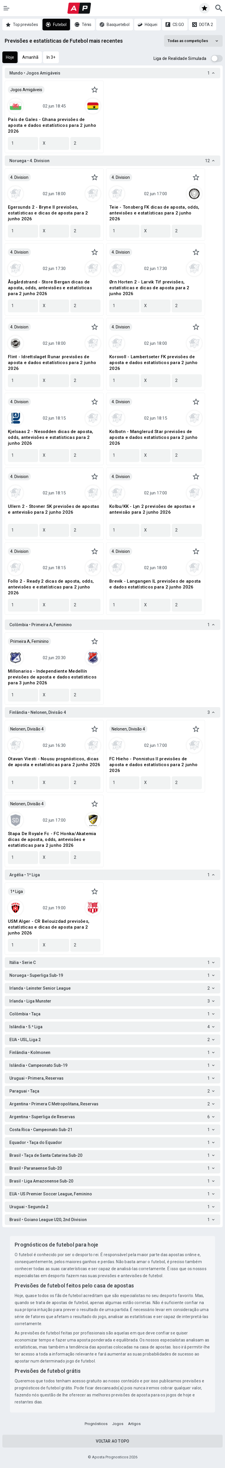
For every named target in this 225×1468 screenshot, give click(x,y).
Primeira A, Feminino (29, 641)
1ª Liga (16, 891)
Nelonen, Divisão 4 (27, 729)
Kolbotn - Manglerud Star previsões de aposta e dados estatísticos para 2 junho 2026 (153, 437)
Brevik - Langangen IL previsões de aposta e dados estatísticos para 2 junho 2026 (155, 584)
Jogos (117, 1424)
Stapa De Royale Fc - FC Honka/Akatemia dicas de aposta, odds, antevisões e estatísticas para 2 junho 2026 (52, 839)
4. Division (19, 177)
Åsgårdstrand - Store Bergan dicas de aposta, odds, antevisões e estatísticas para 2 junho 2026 (50, 287)
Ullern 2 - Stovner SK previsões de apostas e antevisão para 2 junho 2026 (53, 509)
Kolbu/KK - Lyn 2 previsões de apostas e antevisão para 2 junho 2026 (152, 509)
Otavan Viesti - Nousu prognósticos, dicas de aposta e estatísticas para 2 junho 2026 (54, 761)
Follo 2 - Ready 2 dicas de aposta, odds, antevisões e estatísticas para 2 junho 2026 (51, 587)
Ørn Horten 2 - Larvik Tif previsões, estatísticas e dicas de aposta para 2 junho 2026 (149, 287)
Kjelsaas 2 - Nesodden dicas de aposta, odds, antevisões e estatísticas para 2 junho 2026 (50, 437)
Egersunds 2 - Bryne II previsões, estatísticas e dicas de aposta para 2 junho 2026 (48, 213)
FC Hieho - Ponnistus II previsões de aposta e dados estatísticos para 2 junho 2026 (153, 764)
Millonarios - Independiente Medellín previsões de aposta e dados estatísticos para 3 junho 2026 (52, 677)
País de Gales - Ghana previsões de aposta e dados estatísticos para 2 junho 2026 (52, 125)
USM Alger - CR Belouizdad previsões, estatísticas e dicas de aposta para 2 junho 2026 (48, 927)
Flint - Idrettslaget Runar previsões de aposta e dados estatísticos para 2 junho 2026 (52, 362)
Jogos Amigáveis (26, 89)
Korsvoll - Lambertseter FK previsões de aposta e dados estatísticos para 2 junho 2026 (153, 362)
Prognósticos (96, 1424)
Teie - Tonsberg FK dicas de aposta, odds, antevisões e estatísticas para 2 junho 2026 (154, 213)
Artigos (134, 1424)
